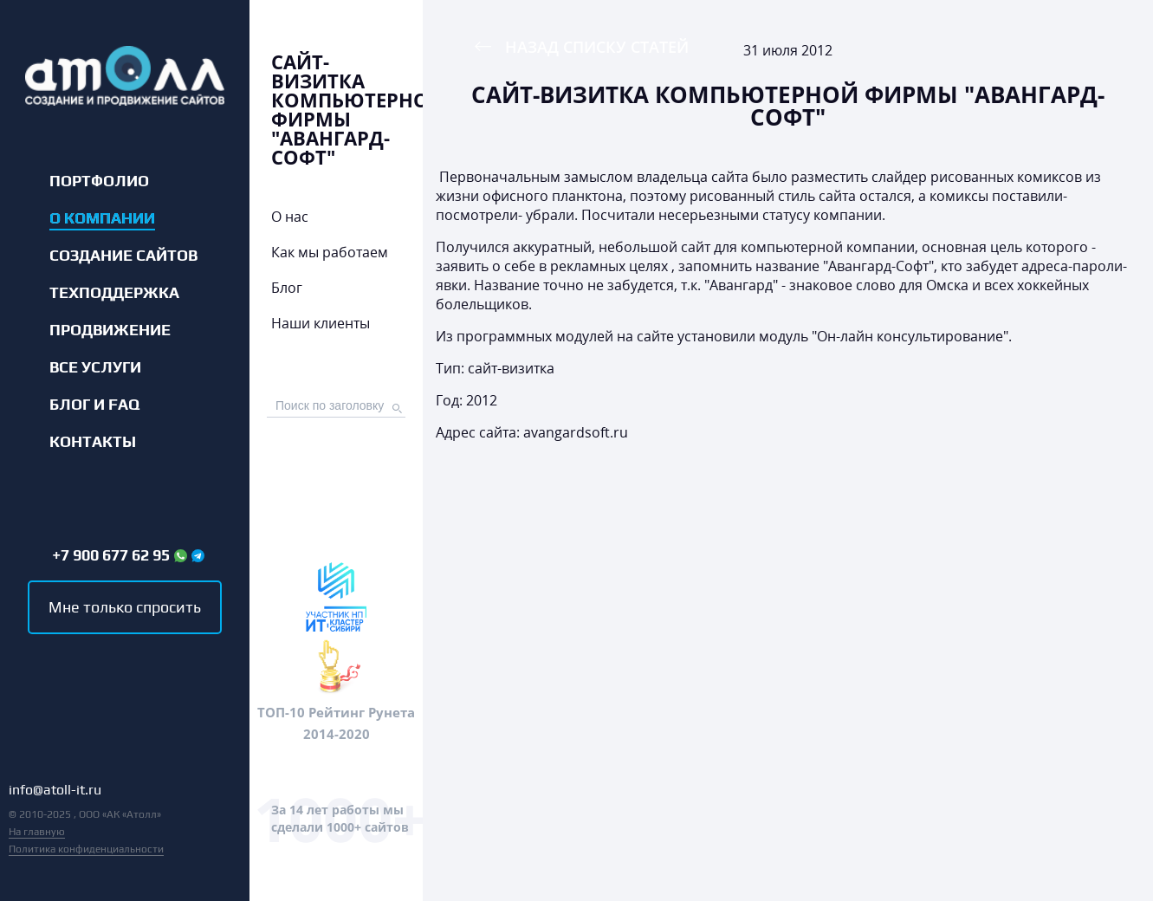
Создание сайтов (123, 255)
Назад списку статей (597, 46)
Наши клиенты (320, 323)
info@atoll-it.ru (55, 790)
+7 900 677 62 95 (111, 555)
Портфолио (99, 181)
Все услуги (95, 367)
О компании (102, 218)
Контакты (92, 442)
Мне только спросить (125, 607)
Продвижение (110, 330)
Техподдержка (114, 293)
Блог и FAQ (94, 404)
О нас (289, 216)
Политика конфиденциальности (86, 849)
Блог (286, 287)
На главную (37, 832)
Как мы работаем (329, 252)
